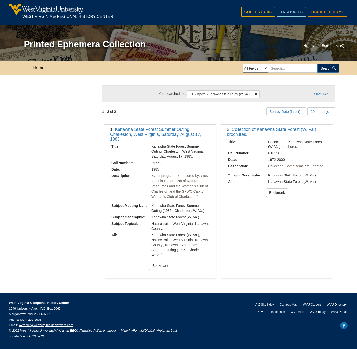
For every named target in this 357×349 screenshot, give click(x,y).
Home (39, 67)
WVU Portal (339, 312)
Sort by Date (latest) (286, 112)
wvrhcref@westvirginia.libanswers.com (46, 325)
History (308, 46)
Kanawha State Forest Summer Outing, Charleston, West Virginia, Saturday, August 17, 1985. (155, 134)
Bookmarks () (333, 46)
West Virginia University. (37, 330)
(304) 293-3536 (31, 319)
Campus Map (288, 304)
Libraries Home (327, 12)
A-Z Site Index (264, 304)
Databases (291, 12)
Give (261, 312)
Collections (258, 12)
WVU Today (318, 312)
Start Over (321, 94)
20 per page (321, 112)
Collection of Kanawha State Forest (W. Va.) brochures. (271, 132)
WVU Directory (337, 304)
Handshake (277, 312)
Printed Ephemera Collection (85, 44)
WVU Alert (297, 312)
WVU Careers (312, 304)
